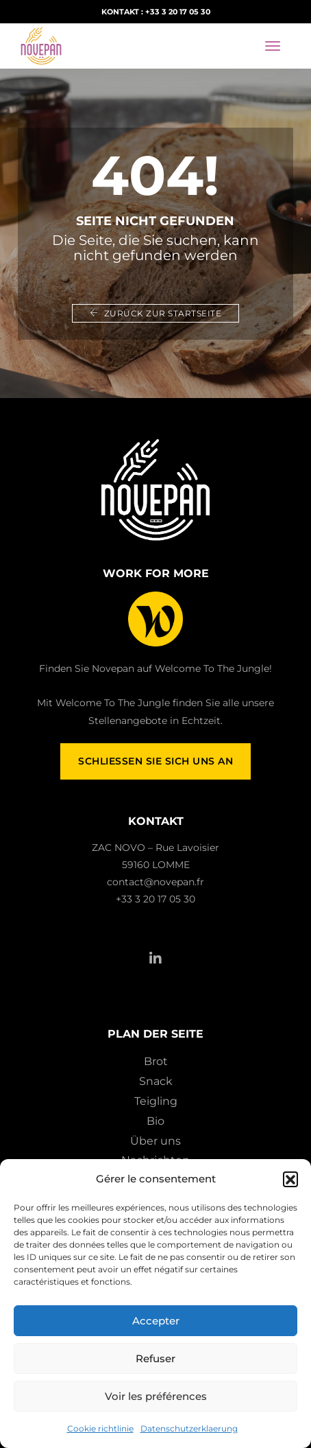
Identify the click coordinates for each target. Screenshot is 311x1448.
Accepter (155, 1320)
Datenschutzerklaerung (189, 1428)
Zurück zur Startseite (156, 313)
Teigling (155, 1101)
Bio (155, 1121)
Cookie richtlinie (100, 1428)
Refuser (155, 1358)
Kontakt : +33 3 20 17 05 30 (155, 11)
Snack (156, 1081)
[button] (290, 1179)
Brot (156, 1061)
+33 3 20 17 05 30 (155, 899)
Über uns (155, 1140)
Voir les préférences (156, 1396)
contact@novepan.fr (155, 882)
